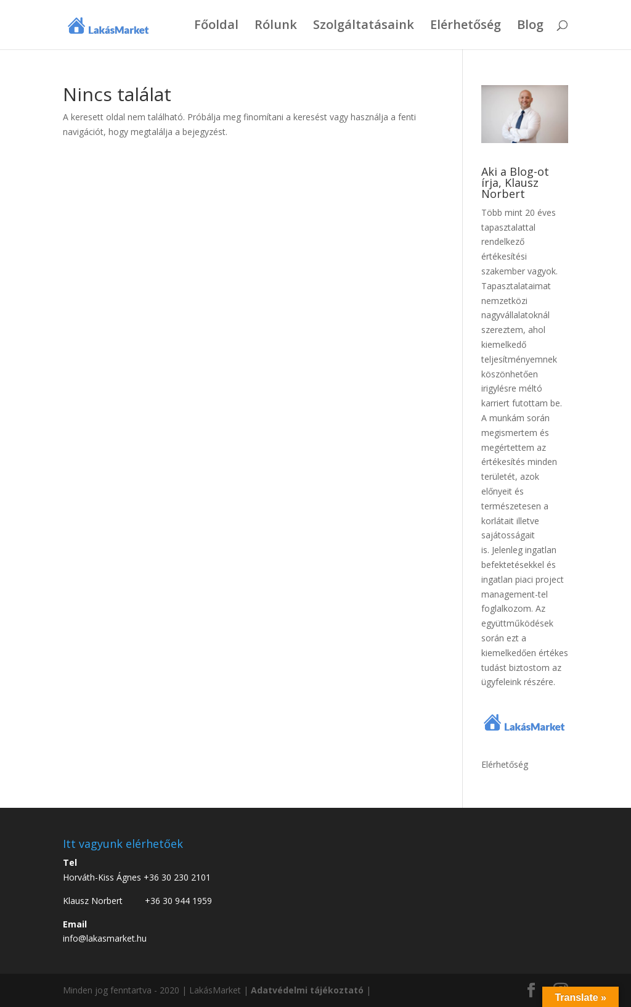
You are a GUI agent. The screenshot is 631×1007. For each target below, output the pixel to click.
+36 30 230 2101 (177, 877)
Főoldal (216, 26)
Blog (530, 26)
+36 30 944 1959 (178, 900)
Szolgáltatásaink (363, 26)
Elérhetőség (465, 26)
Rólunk (275, 26)
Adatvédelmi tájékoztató (307, 990)
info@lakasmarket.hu (105, 938)
